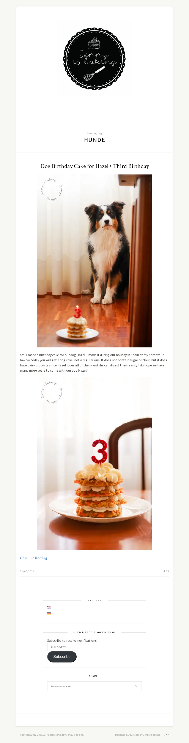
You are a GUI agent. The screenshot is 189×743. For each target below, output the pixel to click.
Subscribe (62, 656)
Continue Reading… (34, 558)
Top (166, 734)
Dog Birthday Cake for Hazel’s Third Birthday (94, 166)
